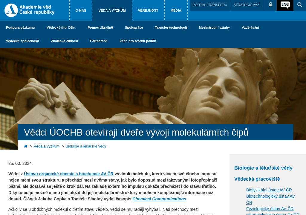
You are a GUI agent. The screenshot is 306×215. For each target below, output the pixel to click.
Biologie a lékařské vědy (86, 146)
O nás (81, 10)
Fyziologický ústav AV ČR (269, 208)
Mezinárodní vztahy (214, 27)
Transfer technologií (171, 27)
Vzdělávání (250, 27)
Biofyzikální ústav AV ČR (269, 190)
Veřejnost (148, 10)
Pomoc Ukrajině (100, 27)
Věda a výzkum (112, 10)
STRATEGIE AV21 (247, 5)
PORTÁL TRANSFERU (210, 5)
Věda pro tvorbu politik (138, 41)
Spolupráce (134, 27)
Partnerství (98, 41)
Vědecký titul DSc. (61, 27)
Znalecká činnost (64, 41)
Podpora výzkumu (20, 27)
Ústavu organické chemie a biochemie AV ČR (69, 173)
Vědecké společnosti (22, 41)
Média (176, 10)
